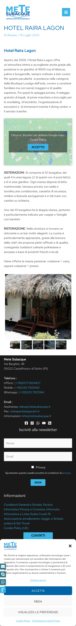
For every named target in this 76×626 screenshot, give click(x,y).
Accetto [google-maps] (38, 147)
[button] (3, 590)
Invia (38, 482)
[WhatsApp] (38, 423)
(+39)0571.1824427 (27, 383)
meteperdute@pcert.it (24, 411)
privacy (66, 473)
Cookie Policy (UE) (16, 528)
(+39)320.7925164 (26, 388)
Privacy (40, 467)
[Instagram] (32, 423)
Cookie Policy (38, 139)
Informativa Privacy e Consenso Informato (32, 509)
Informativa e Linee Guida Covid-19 (27, 514)
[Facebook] (26, 423)
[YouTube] (44, 423)
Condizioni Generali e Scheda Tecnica (28, 505)
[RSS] (49, 423)
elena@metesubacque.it (34, 407)
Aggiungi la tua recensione (28, 583)
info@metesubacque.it (36, 416)
